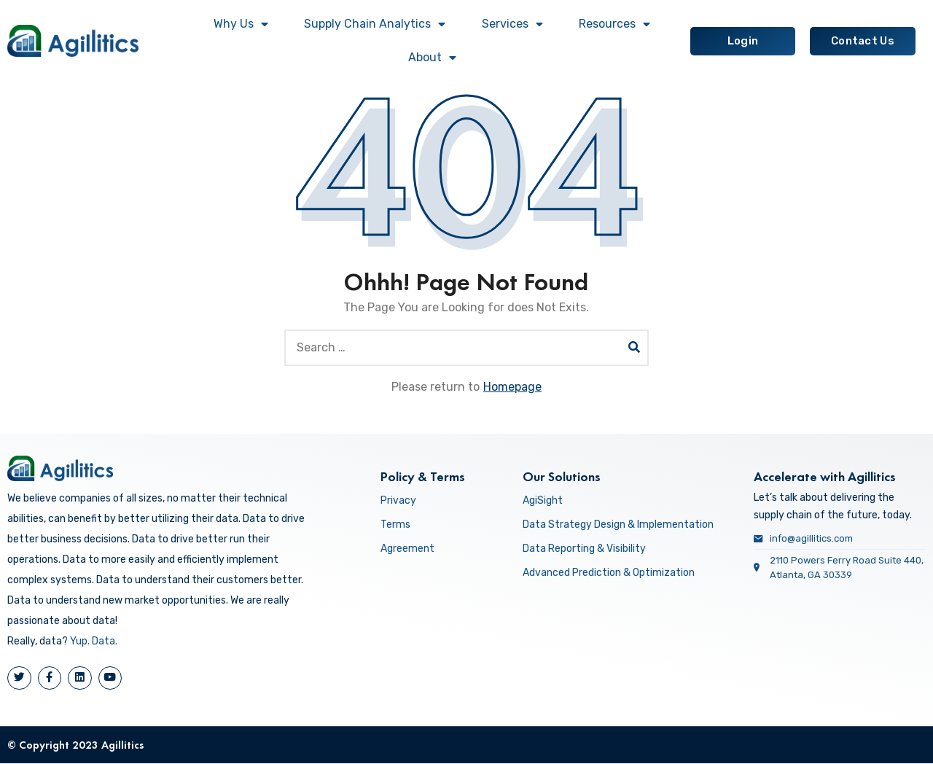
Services (512, 24)
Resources (614, 24)
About (432, 57)
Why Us (241, 24)
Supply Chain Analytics (374, 24)
